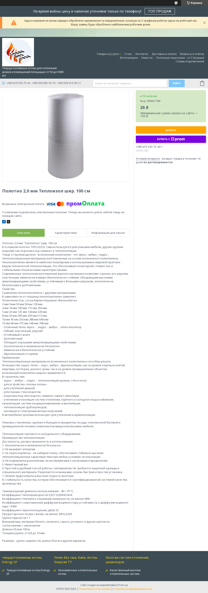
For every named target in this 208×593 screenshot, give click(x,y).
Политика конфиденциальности (132, 589)
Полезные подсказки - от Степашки (180, 58)
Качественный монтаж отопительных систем (125, 572)
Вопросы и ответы (192, 54)
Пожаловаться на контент (95, 589)
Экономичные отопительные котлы (77, 572)
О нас (128, 54)
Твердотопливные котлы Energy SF (28, 572)
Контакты (142, 54)
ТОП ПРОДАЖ (159, 11)
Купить (171, 130)
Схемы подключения (190, 61)
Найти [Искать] (177, 83)
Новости (147, 58)
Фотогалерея (129, 58)
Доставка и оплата (164, 54)
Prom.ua (123, 585)
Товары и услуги (107, 54)
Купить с (171, 139)
